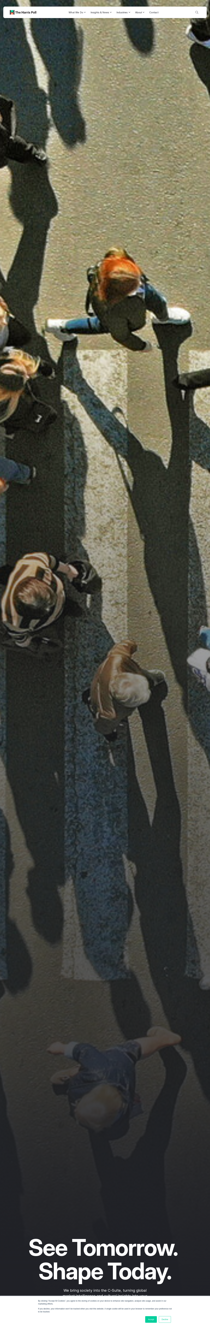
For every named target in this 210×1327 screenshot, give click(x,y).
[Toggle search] (197, 12)
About (140, 12)
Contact (153, 12)
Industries (123, 12)
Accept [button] (151, 1319)
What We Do (77, 12)
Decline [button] (165, 1319)
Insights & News (101, 12)
